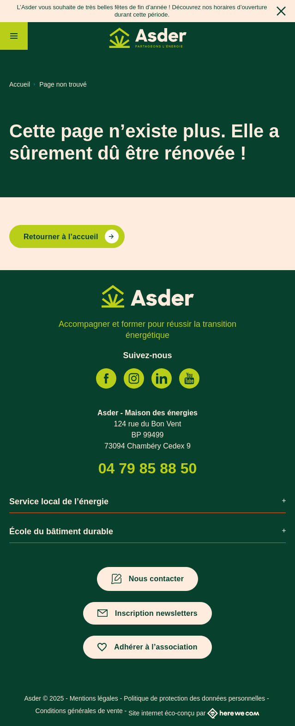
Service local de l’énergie (147, 501)
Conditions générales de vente (79, 710)
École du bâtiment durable (147, 531)
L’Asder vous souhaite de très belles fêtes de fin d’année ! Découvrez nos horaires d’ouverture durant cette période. (142, 11)
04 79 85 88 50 (147, 468)
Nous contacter (156, 579)
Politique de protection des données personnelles (194, 698)
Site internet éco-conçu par (193, 713)
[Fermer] (281, 11)
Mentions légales (94, 698)
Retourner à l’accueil (61, 237)
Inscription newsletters (156, 613)
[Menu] (14, 36)
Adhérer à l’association (156, 647)
